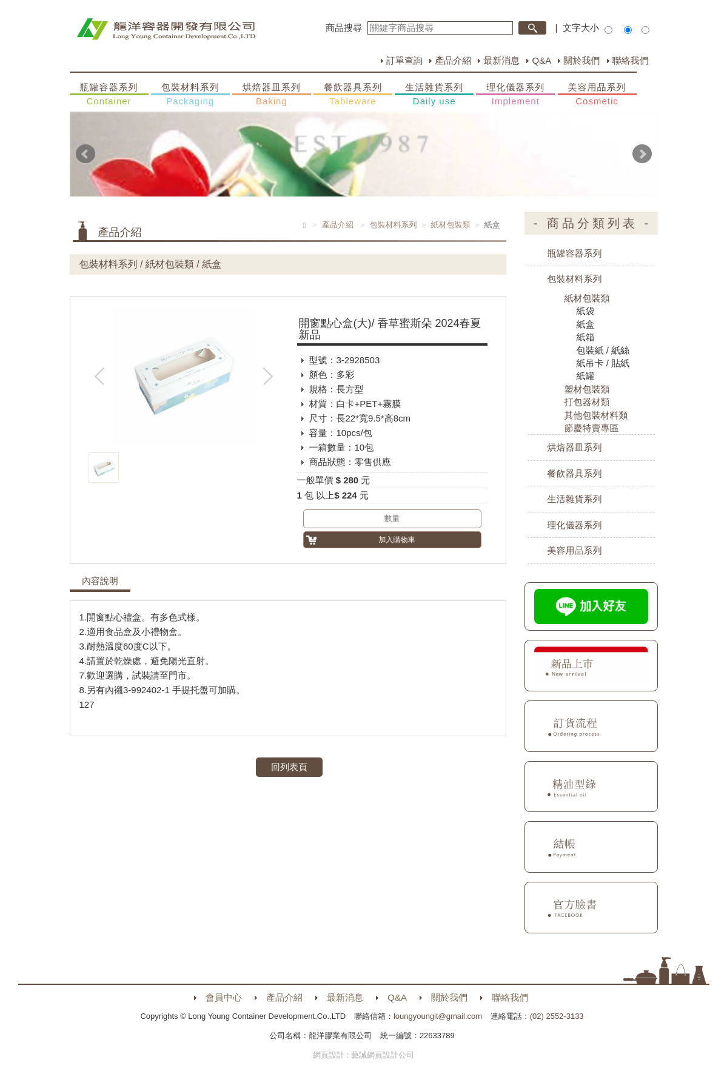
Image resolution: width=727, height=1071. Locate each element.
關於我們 (581, 60)
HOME (166, 29)
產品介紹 (453, 60)
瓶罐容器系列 (109, 94)
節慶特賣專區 (592, 428)
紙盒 (586, 324)
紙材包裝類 (451, 224)
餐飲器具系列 (352, 94)
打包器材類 (587, 402)
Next (642, 154)
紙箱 (586, 337)
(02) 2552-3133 (557, 1016)
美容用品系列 (597, 94)
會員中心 (224, 997)
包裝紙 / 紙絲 (603, 350)
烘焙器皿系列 (271, 94)
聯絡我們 (630, 60)
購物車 (706, 510)
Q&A (541, 60)
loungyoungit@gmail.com (438, 1016)
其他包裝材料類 (596, 415)
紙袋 (586, 311)
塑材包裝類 (587, 389)
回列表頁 (289, 767)
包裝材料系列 (190, 94)
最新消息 (501, 60)
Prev (85, 154)
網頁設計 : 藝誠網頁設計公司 (363, 1054)
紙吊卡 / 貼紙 (603, 363)
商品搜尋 (344, 27)
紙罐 (586, 376)
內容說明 (100, 581)
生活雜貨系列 (434, 94)
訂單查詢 (404, 60)
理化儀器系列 (515, 94)
